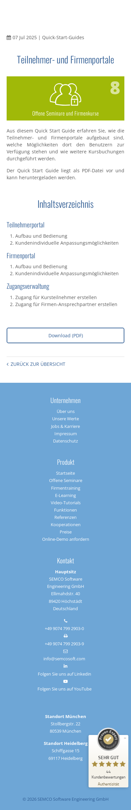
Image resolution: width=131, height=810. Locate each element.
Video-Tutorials (66, 503)
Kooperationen (66, 524)
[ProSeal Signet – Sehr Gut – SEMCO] (108, 753)
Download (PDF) (65, 335)
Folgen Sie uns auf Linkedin (64, 674)
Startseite (65, 473)
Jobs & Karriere (65, 426)
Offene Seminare (65, 480)
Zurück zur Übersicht (38, 364)
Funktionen (65, 510)
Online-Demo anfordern (65, 539)
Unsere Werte (65, 419)
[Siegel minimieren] (125, 738)
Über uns (66, 411)
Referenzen (65, 517)
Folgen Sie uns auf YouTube (64, 689)
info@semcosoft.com (64, 659)
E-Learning (65, 495)
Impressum (65, 434)
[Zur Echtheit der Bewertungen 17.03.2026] (108, 783)
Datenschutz (65, 441)
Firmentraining (65, 488)
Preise (66, 532)
